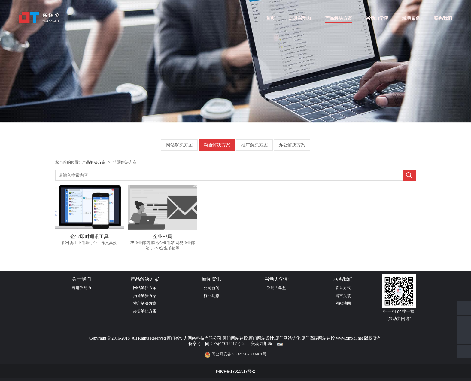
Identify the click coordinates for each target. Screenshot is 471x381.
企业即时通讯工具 (89, 236)
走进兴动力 (300, 18)
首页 (270, 18)
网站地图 (343, 303)
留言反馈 (343, 295)
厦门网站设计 (261, 338)
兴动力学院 (377, 18)
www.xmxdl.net (349, 338)
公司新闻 (211, 288)
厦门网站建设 (235, 338)
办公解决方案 (291, 144)
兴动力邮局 (261, 343)
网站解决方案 (179, 144)
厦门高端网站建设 (318, 338)
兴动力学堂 (276, 288)
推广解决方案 (254, 144)
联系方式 (343, 288)
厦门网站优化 (287, 338)
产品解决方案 (338, 18)
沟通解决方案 (216, 144)
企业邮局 (162, 236)
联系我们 (443, 18)
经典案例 (411, 18)
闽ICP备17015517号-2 (225, 343)
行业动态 (211, 295)
